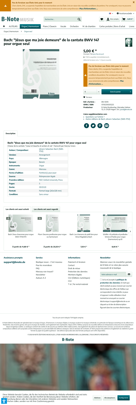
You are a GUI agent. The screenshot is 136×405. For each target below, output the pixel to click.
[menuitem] (63, 19)
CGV (70, 281)
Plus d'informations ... (88, 9)
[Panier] (128, 19)
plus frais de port (98, 54)
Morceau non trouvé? (44, 271)
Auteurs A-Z (41, 278)
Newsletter (40, 275)
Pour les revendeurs (44, 265)
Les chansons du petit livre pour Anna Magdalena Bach (84, 235)
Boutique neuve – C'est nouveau (49, 262)
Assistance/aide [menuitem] (124, 13)
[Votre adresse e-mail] (113, 274)
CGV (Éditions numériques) (79, 278)
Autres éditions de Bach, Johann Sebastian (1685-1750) (106, 119)
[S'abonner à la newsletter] (129, 274)
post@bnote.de (126, 109)
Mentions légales (75, 275)
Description (10, 133)
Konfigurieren (123, 398)
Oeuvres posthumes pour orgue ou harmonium (52, 235)
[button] (4, 401)
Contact (71, 265)
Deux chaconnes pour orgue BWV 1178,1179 (21, 235)
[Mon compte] (113, 19)
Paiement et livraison (76, 262)
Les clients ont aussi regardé (46, 209)
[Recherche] (79, 19)
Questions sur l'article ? (93, 117)
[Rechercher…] (63, 19)
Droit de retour (74, 268)
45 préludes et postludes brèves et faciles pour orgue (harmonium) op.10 (115, 236)
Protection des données (77, 271)
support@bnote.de (14, 262)
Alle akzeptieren (109, 398)
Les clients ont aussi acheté (17, 209)
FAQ (37, 268)
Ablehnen (97, 398)
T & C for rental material (78, 284)
